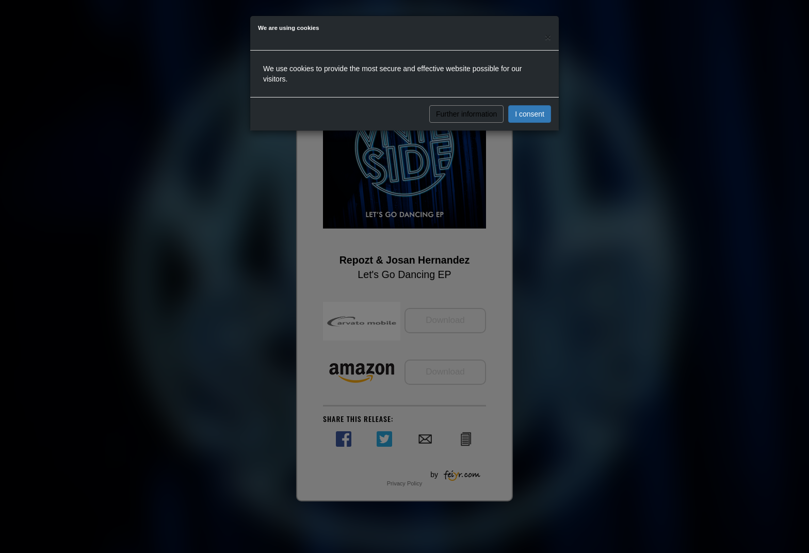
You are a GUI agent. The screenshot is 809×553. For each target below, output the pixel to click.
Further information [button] (466, 114)
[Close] (548, 36)
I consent (529, 114)
